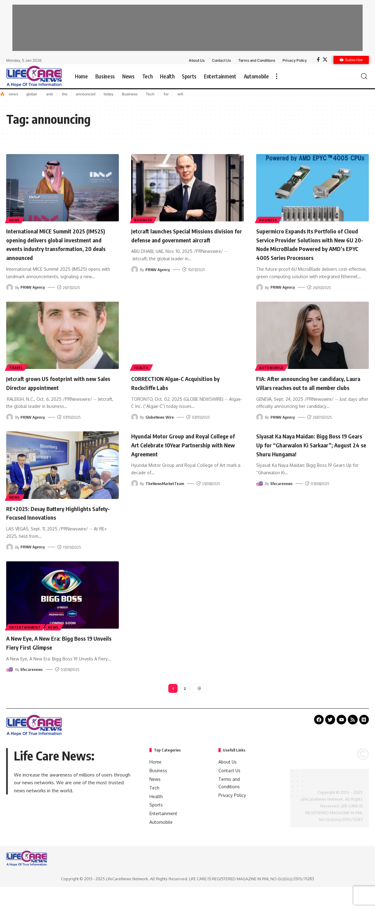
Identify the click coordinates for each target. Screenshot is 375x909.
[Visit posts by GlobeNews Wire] (134, 425)
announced (85, 94)
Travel (16, 376)
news (13, 94)
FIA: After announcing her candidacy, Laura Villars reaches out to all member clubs (312, 396)
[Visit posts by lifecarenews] (259, 500)
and (49, 94)
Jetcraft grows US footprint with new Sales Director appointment (60, 391)
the (64, 94)
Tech (150, 94)
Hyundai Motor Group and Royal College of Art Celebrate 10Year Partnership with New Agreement (179, 462)
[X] (325, 60)
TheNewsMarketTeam (165, 500)
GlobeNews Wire (160, 425)
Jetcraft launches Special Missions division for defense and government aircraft (184, 239)
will (180, 94)
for (166, 94)
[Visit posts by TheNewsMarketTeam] (134, 500)
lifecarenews (281, 500)
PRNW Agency (32, 287)
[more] (276, 76)
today (109, 94)
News (15, 219)
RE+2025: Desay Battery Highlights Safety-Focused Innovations (56, 530)
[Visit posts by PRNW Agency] (9, 287)
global (31, 94)
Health (142, 376)
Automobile (272, 376)
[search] (364, 76)
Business (129, 94)
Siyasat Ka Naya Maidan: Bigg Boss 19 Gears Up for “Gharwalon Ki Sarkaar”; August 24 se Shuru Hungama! (311, 462)
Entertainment (25, 644)
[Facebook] (318, 60)
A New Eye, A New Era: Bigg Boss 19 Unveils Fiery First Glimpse (58, 659)
